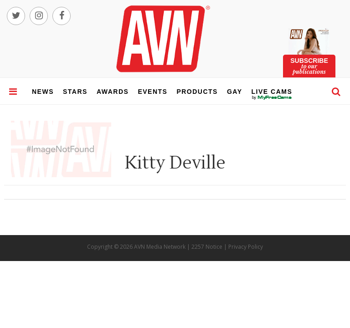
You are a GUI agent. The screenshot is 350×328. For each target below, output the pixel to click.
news (43, 91)
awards (113, 91)
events (152, 91)
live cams (272, 97)
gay (234, 91)
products (197, 91)
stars (75, 91)
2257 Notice (206, 247)
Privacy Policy (245, 247)
